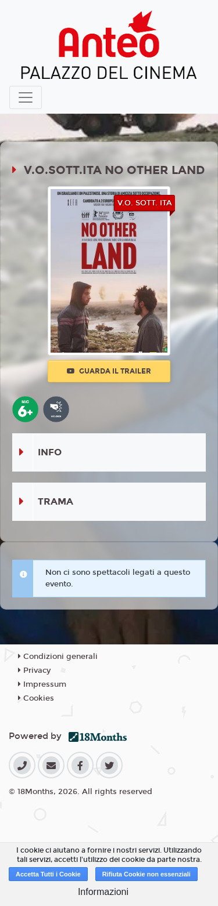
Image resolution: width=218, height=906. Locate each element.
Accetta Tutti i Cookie (48, 874)
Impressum (42, 684)
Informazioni (103, 892)
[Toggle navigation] (25, 97)
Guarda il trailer (109, 371)
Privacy (34, 670)
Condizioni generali (58, 656)
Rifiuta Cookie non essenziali (146, 874)
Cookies (36, 698)
